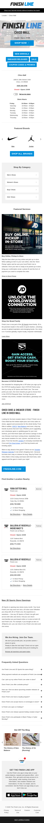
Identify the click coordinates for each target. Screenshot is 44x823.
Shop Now (21, 43)
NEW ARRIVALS (22, 54)
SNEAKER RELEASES (17, 59)
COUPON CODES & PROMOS (22, 65)
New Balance (22, 426)
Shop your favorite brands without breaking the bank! (22, 10)
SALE (33, 59)
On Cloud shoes (14, 443)
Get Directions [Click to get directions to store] (21, 820)
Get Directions (15, 514)
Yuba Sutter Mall (18, 488)
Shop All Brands (22, 153)
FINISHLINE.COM (12, 469)
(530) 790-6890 (15, 504)
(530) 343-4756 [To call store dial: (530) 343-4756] (22, 86)
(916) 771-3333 (15, 544)
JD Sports (25, 324)
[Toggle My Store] (22, 94)
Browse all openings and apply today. (17, 652)
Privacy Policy (6, 811)
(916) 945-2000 (15, 575)
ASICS (14, 426)
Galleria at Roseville (20, 559)
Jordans (21, 441)
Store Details (27, 514)
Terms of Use (18, 811)
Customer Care (37, 811)
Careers (27, 810)
